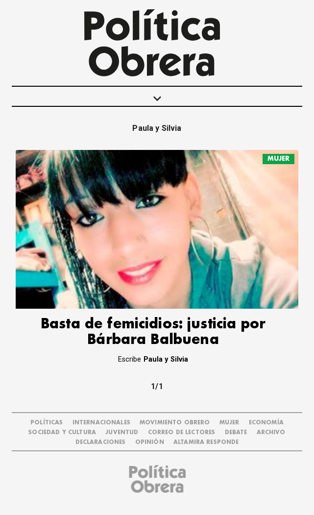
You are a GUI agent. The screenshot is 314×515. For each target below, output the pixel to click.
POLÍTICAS (46, 422)
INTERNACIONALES (101, 422)
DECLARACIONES (100, 442)
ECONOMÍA (266, 422)
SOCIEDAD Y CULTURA (62, 432)
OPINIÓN (149, 442)
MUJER (278, 158)
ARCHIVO (271, 432)
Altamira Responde (206, 442)
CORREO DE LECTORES (182, 432)
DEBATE (236, 432)
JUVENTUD (121, 432)
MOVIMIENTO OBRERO (175, 422)
